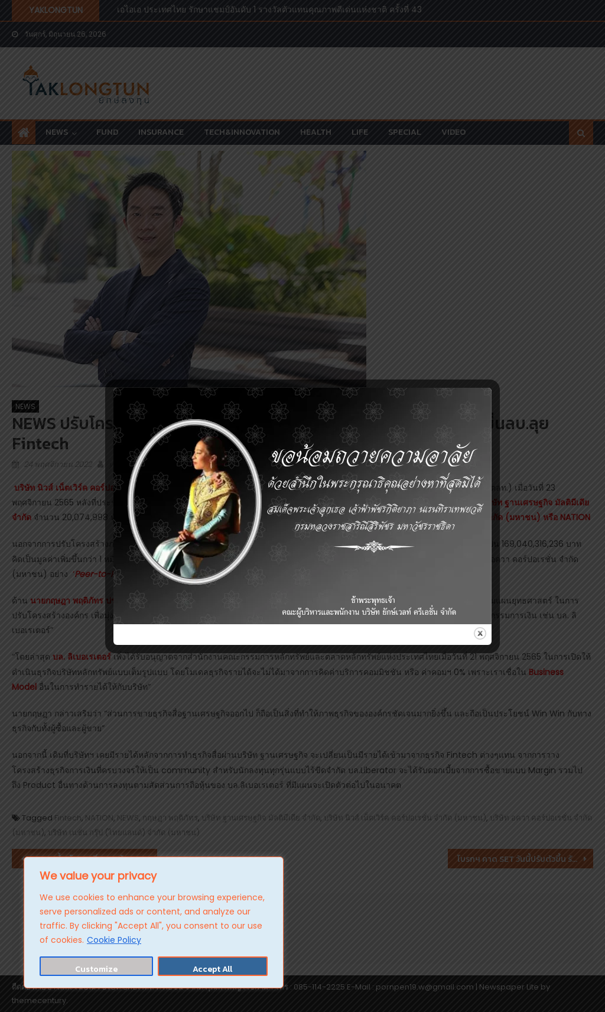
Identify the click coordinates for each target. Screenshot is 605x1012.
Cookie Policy (114, 940)
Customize (96, 969)
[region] (154, 922)
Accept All (212, 969)
